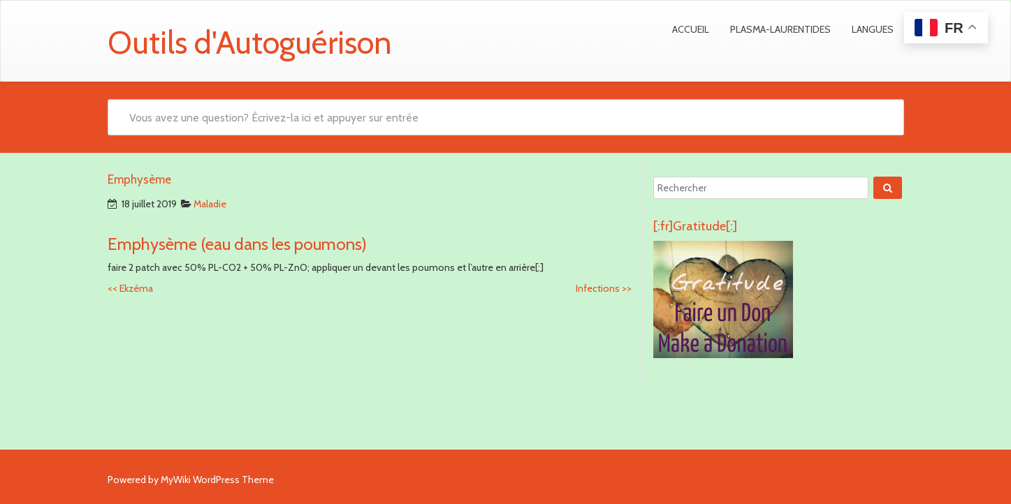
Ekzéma (130, 288)
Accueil (690, 29)
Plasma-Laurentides (780, 29)
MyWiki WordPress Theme (217, 479)
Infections (604, 288)
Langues (873, 29)
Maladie (210, 204)
